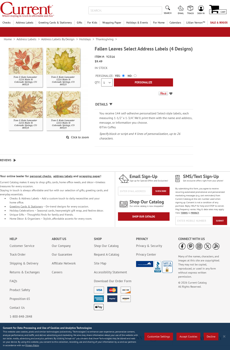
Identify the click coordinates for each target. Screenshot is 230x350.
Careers (57, 272)
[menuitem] (196, 22)
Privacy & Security (149, 246)
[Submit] (220, 221)
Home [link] (8, 39)
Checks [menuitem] (7, 22)
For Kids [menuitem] (92, 22)
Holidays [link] (85, 39)
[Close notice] (224, 336)
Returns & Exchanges (25, 272)
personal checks (40, 176)
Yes (117, 76)
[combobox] (125, 10)
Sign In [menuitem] (201, 13)
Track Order (18, 254)
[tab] (144, 104)
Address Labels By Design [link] (57, 39)
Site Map (100, 263)
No (129, 76)
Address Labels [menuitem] (24, 22)
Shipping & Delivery (24, 263)
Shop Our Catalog (143, 216)
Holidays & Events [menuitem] (137, 22)
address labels (63, 176)
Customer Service (22, 246)
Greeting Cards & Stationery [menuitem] (55, 22)
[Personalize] (143, 82)
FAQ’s (13, 281)
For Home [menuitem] (159, 22)
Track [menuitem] (190, 13)
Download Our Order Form (112, 281)
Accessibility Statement (110, 272)
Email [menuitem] (181, 13)
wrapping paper (89, 176)
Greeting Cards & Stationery (26, 206)
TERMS (184, 212)
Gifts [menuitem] (79, 22)
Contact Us (17, 308)
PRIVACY (195, 212)
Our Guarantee (62, 254)
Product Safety (20, 290)
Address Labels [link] (26, 39)
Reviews (5, 160)
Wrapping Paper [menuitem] (111, 22)
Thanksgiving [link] (105, 39)
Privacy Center (146, 254)
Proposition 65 (20, 299)
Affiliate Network (64, 263)
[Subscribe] (161, 191)
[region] (115, 336)
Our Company (61, 246)
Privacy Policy (32, 345)
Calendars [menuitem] (175, 22)
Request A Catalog (106, 254)
